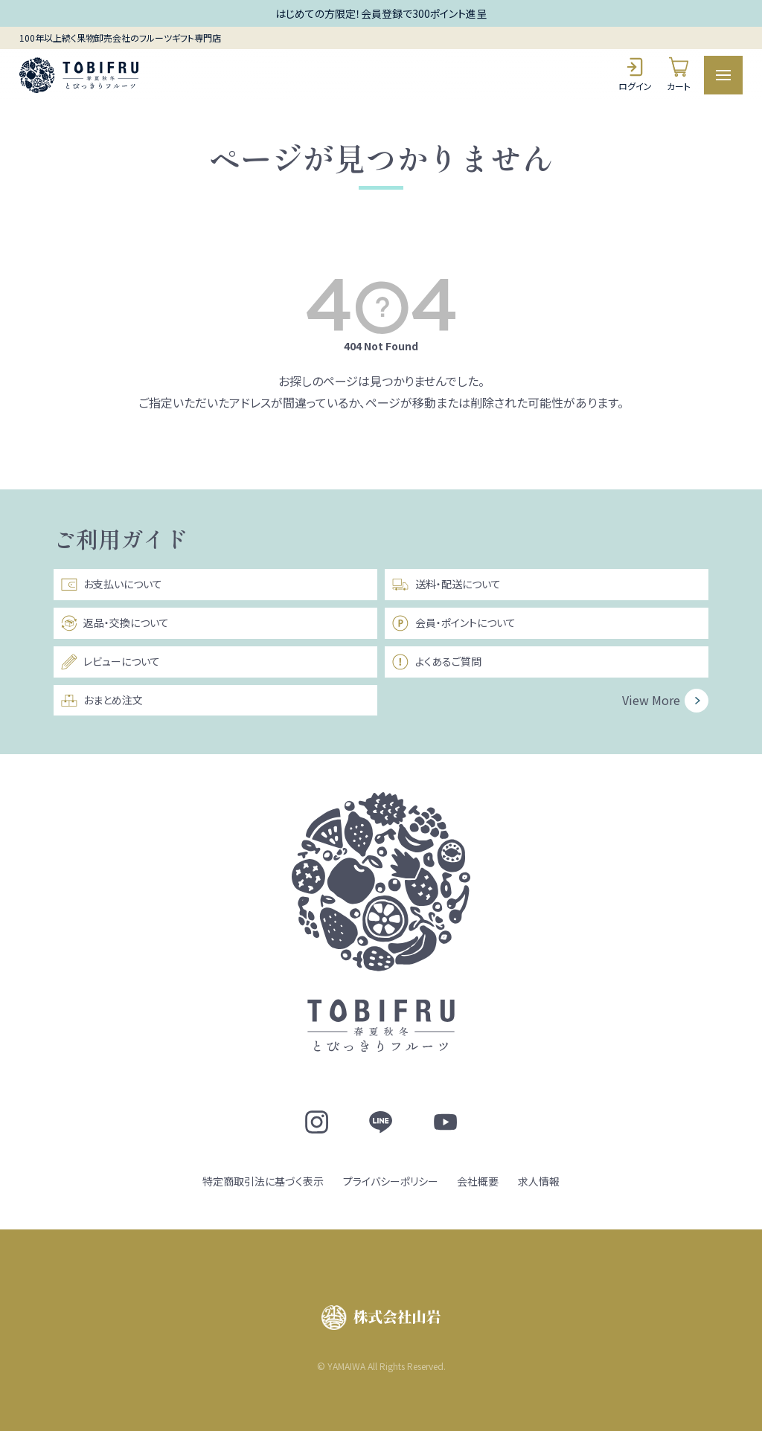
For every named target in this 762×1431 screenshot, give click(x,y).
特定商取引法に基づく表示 (263, 1181)
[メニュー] (723, 75)
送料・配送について (445, 585)
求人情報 (539, 1181)
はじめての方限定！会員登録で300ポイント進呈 (381, 13)
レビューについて (110, 662)
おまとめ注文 (101, 701)
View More (651, 700)
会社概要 (478, 1181)
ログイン (635, 74)
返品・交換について (114, 623)
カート (679, 74)
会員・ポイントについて (453, 623)
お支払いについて (111, 585)
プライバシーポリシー (390, 1181)
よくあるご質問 (436, 662)
